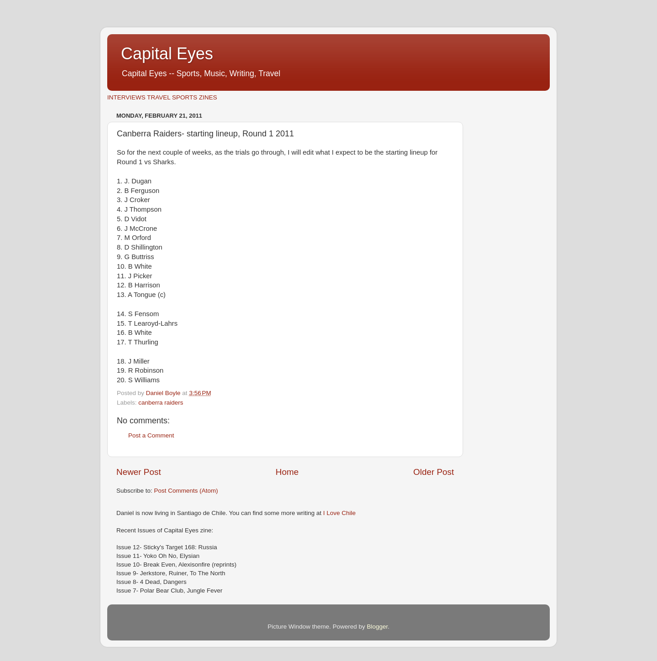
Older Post (433, 472)
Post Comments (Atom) (186, 490)
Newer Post (138, 472)
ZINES (208, 97)
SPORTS (184, 97)
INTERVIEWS (126, 97)
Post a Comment (151, 435)
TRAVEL (158, 97)
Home (287, 472)
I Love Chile (339, 513)
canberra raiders (160, 402)
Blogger (377, 626)
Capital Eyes (167, 53)
